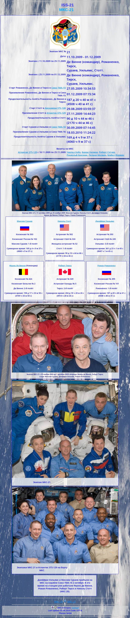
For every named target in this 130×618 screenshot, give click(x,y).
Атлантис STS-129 (56, 112)
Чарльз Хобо (74, 152)
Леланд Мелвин (97, 155)
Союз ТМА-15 (58, 87)
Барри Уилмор (90, 152)
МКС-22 (71, 601)
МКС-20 (58, 601)
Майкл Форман (115, 155)
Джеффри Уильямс (104, 221)
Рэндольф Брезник (77, 155)
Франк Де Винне (17, 265)
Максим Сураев (24, 221)
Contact (75, 607)
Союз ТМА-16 (58, 126)
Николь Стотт (64, 221)
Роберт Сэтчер (107, 152)
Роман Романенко (106, 265)
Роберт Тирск (65, 265)
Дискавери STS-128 (55, 108)
